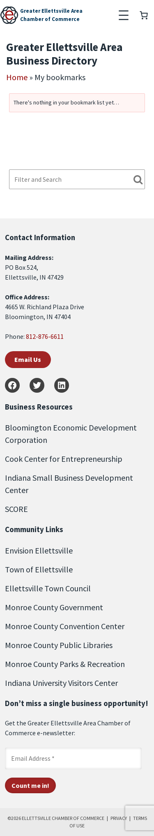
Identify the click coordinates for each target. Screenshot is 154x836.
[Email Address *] (73, 758)
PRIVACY (118, 818)
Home (17, 77)
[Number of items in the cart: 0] (143, 15)
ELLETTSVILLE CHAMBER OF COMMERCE (63, 818)
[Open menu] (123, 15)
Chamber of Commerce (50, 19)
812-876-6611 (45, 336)
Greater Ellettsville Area (51, 10)
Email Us (27, 359)
